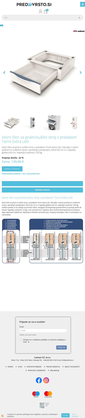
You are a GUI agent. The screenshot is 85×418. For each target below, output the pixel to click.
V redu (65, 415)
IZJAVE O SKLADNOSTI (72, 367)
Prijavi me (61, 347)
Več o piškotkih (75, 415)
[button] (80, 73)
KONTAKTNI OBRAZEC (34, 367)
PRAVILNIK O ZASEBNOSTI (37, 370)
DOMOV (10, 367)
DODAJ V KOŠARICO (12, 169)
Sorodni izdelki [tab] (42, 190)
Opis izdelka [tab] (42, 183)
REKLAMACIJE (54, 370)
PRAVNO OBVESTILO (53, 367)
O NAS (20, 367)
